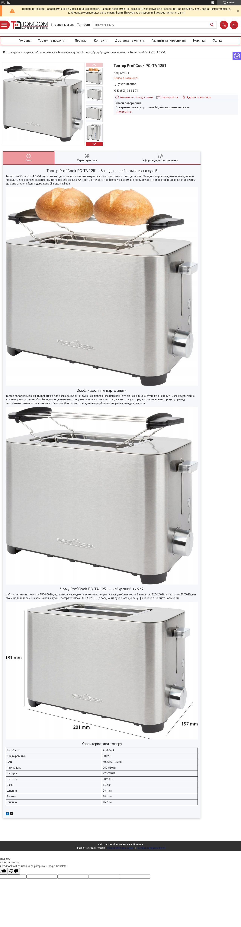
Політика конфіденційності (151, 848)
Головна (24, 40)
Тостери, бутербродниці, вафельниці (104, 52)
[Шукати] (212, 24)
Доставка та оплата (129, 40)
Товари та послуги (51, 40)
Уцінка (218, 40)
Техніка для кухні (68, 52)
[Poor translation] (14, 871)
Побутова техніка (44, 52)
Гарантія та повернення (169, 40)
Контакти (101, 40)
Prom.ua (138, 844)
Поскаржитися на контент (121, 848)
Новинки (199, 40)
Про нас (80, 40)
